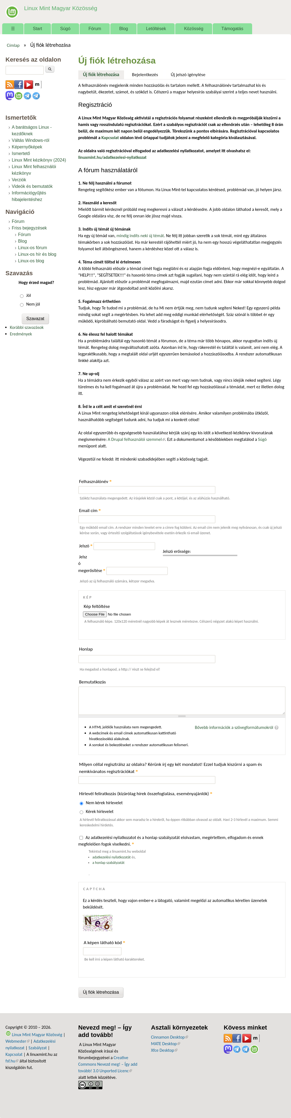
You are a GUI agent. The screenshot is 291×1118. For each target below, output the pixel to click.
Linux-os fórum (32, 247)
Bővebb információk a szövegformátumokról (234, 727)
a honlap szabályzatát (108, 862)
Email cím (90, 510)
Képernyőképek (27, 147)
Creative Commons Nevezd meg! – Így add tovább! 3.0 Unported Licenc (107, 1064)
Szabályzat (37, 1047)
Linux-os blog (31, 260)
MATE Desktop (165, 1043)
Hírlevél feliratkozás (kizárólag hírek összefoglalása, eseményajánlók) (145, 794)
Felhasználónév (95, 481)
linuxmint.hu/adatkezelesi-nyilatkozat (112, 157)
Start (37, 28)
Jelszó (86, 545)
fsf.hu (11, 1061)
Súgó (65, 28)
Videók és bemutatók (32, 186)
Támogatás (232, 28)
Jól (28, 295)
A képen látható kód (104, 942)
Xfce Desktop (164, 1050)
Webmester (17, 1041)
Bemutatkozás (92, 682)
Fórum (94, 28)
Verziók (19, 179)
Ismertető (21, 153)
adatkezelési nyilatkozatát (111, 857)
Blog (123, 28)
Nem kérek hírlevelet (104, 802)
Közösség (193, 28)
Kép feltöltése (97, 606)
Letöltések (156, 28)
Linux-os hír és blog (37, 254)
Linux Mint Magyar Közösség (57, 8)
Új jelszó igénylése (188, 74)
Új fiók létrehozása (103, 73)
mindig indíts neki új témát (140, 235)
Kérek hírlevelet (99, 811)
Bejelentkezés (145, 74)
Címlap (13, 45)
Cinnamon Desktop (169, 1037)
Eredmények (21, 334)
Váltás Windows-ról (30, 140)
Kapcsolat (13, 1054)
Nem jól (33, 304)
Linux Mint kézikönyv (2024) (39, 160)
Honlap (86, 649)
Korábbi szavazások (27, 327)
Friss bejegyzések (29, 228)
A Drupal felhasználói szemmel (136, 439)
